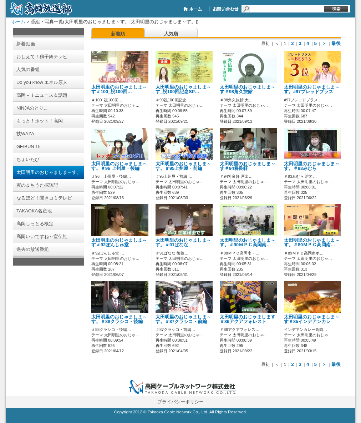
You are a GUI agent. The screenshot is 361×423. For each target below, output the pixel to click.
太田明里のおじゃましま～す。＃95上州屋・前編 (183, 166)
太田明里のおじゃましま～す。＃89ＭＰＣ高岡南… (312, 242)
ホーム (18, 21)
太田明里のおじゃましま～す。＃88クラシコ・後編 (119, 319)
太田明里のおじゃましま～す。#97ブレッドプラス (312, 89)
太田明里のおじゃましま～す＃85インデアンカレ (312, 319)
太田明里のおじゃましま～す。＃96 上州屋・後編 (119, 166)
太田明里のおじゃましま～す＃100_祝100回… (119, 89)
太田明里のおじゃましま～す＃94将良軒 (247, 166)
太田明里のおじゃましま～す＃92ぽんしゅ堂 (119, 242)
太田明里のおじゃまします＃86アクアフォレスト (247, 319)
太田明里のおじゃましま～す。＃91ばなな (183, 242)
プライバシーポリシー (180, 401)
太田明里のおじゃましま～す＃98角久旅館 (247, 89)
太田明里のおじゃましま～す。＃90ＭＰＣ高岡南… (247, 242)
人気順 (171, 33)
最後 (336, 43)
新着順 (118, 33)
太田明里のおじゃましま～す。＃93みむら (312, 166)
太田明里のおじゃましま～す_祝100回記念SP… (183, 89)
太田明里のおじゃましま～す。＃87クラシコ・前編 (183, 319)
